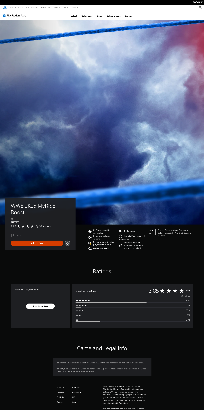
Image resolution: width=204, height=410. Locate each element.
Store (64, 7)
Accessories (45, 7)
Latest (74, 15)
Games (11, 7)
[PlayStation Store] (15, 14)
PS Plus (34, 7)
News (56, 7)
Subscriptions (114, 15)
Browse (128, 15)
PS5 (19, 7)
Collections (87, 15)
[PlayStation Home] (5, 7)
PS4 (26, 7)
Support (73, 7)
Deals (99, 15)
